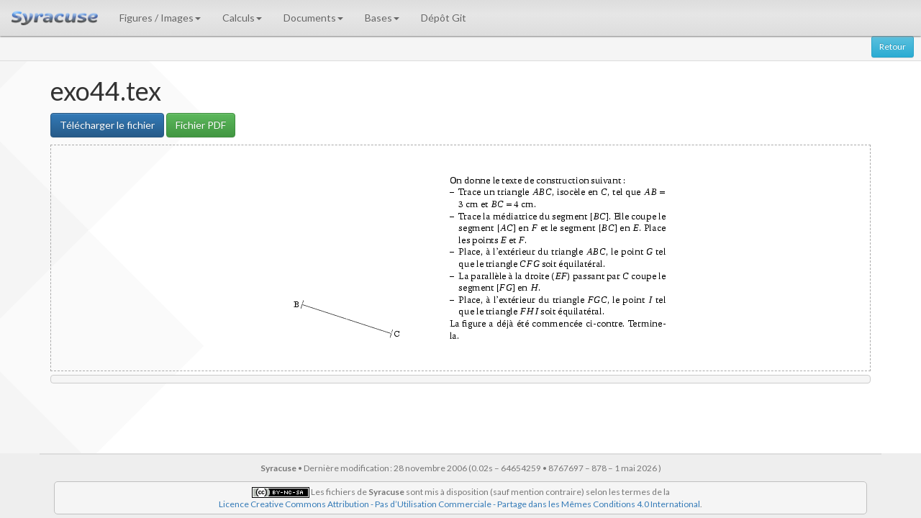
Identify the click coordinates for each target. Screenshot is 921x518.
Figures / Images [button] (160, 18)
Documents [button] (313, 18)
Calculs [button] (242, 18)
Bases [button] (382, 18)
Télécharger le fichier (107, 125)
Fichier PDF (201, 125)
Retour (892, 46)
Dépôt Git (443, 18)
